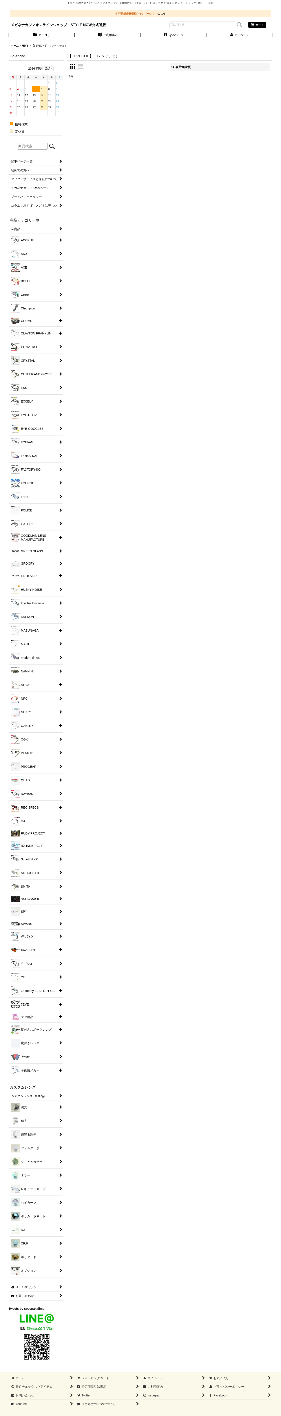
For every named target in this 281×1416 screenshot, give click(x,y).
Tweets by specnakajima (26, 1308)
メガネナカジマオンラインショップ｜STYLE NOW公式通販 (58, 25)
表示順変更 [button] (181, 67)
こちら (162, 13)
